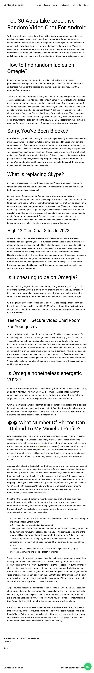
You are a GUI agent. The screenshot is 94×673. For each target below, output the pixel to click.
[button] (88, 666)
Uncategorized (33, 638)
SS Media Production (13, 5)
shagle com (41, 446)
